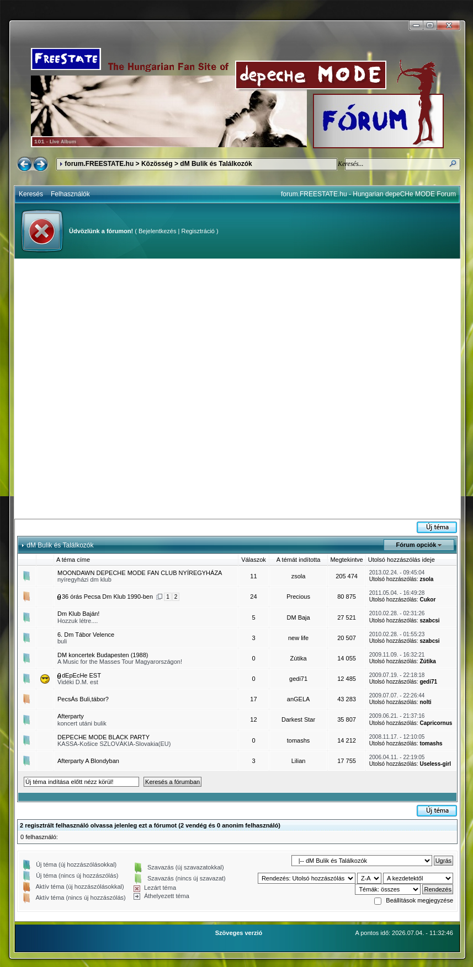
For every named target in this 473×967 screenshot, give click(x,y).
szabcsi (429, 620)
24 (253, 596)
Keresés (31, 194)
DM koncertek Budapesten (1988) (102, 655)
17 (253, 699)
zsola (298, 576)
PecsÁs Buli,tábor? (83, 699)
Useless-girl (435, 764)
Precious (298, 596)
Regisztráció (198, 231)
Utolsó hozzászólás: (393, 579)
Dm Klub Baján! (78, 613)
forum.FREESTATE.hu (99, 164)
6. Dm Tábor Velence (85, 634)
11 (253, 576)
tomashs (298, 740)
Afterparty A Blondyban (88, 761)
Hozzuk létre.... (77, 620)
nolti (425, 702)
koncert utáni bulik (82, 723)
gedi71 (298, 678)
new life (298, 638)
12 (253, 719)
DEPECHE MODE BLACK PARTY (103, 737)
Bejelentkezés (158, 231)
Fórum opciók (416, 544)
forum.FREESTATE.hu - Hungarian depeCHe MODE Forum (368, 194)
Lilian (298, 761)
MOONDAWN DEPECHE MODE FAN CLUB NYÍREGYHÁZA (139, 573)
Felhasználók (70, 194)
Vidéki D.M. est (77, 682)
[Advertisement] (127, 388)
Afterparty (70, 716)
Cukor (427, 600)
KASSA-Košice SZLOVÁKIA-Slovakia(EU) (114, 743)
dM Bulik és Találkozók (216, 164)
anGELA (298, 699)
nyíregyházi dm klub (84, 579)
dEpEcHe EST (81, 675)
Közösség (157, 164)
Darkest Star (298, 719)
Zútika (298, 658)
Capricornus (435, 723)
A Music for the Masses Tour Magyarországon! (119, 661)
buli (62, 641)
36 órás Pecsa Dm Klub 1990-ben (107, 596)
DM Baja (298, 617)
